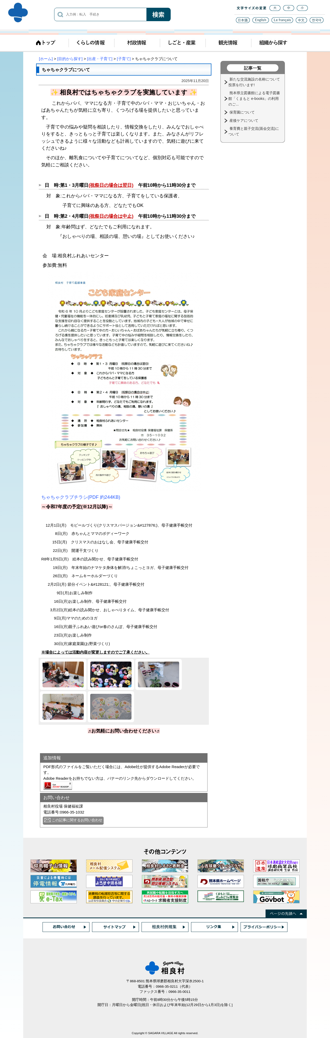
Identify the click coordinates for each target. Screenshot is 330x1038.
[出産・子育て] (99, 59)
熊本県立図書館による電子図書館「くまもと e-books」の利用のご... (254, 98)
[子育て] (123, 59)
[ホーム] (46, 59)
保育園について (242, 112)
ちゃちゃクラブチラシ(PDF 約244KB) (80, 497)
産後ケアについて (244, 120)
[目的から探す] (69, 59)
